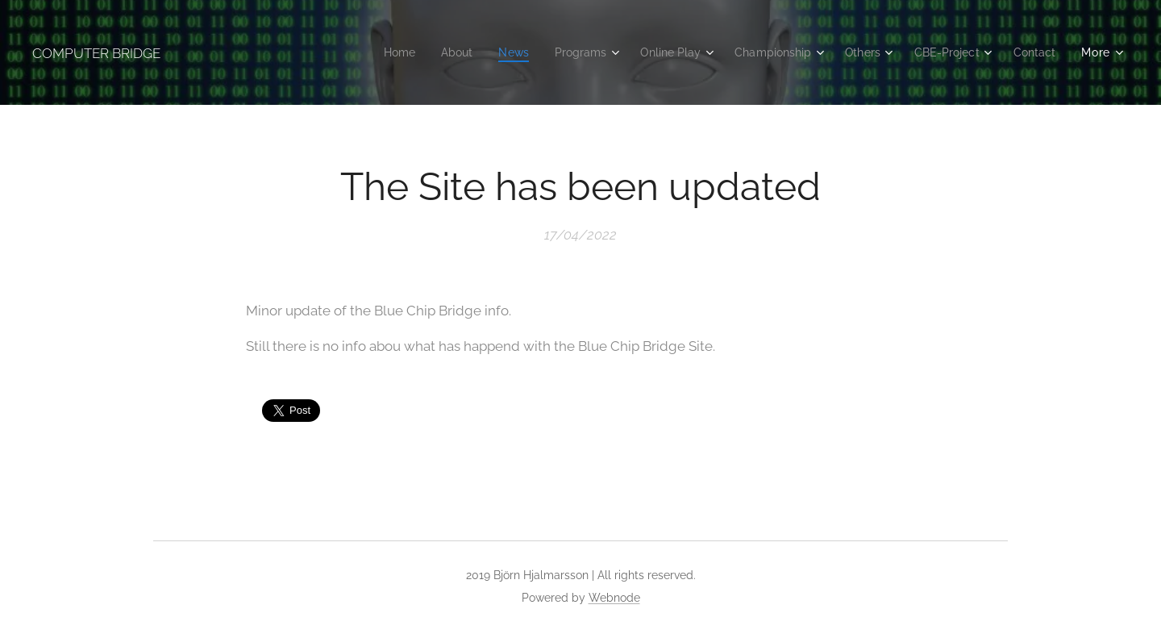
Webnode (614, 597)
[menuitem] (371, 52)
